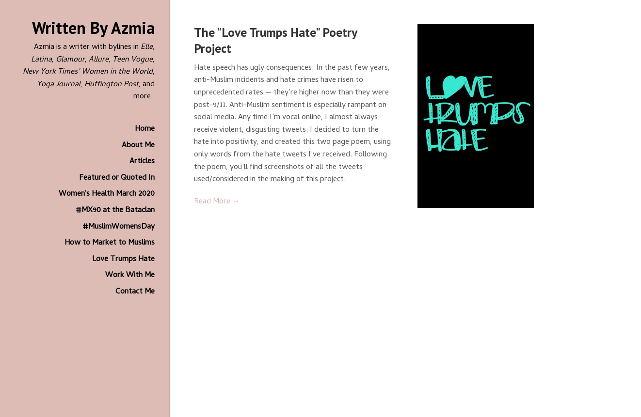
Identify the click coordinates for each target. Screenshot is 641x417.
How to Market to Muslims (109, 243)
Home (145, 129)
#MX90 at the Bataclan (115, 210)
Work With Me (130, 275)
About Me (138, 145)
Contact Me (135, 292)
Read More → (217, 202)
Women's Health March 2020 (107, 194)
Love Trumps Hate (123, 259)
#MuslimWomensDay (118, 227)
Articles (142, 161)
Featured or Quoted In (117, 178)
